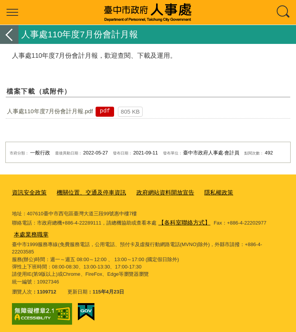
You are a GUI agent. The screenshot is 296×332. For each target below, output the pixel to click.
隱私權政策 (195, 192)
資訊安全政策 (27, 192)
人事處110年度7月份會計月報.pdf (50, 111)
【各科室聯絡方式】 (181, 221)
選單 (12, 12)
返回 (9, 34)
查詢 (283, 12)
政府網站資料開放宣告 (148, 192)
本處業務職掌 (29, 231)
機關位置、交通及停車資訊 (82, 192)
